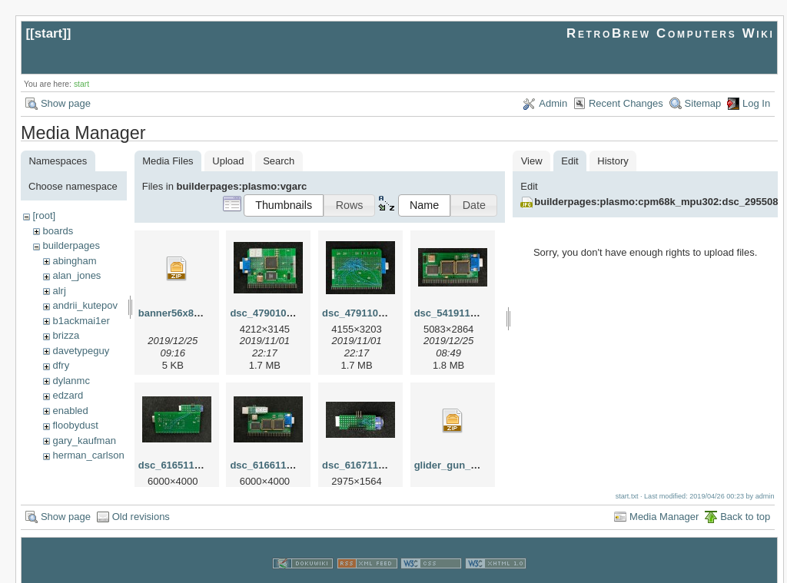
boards (57, 231)
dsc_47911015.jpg (364, 313)
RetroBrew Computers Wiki (670, 33)
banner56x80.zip (177, 313)
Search (278, 161)
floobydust (75, 425)
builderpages (70, 245)
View (532, 161)
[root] (43, 215)
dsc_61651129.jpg (181, 465)
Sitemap (703, 103)
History (612, 161)
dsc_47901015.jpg (272, 313)
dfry (60, 365)
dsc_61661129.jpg (272, 465)
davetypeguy (80, 350)
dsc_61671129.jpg (364, 465)
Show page (66, 103)
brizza (65, 335)
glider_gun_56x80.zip (465, 465)
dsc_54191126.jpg (457, 313)
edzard (67, 395)
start (49, 33)
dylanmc (70, 380)
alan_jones (76, 275)
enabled (70, 410)
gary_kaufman (83, 440)
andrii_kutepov (85, 305)
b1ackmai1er (80, 320)
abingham (74, 261)
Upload (228, 161)
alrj (58, 290)
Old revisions (141, 499)
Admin (553, 103)
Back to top (745, 499)
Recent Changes (626, 103)
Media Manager (664, 499)
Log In (756, 103)
